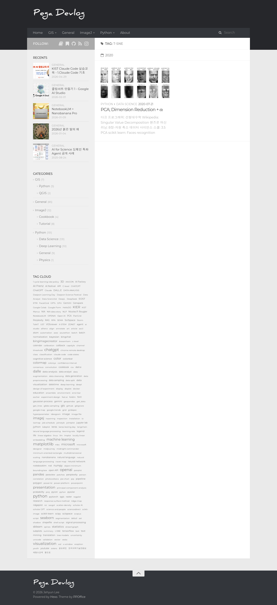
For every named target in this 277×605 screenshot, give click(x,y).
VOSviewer (51, 324)
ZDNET (71, 324)
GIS (51, 33)
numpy (58, 465)
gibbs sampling (51, 406)
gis (63, 405)
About (125, 33)
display (59, 388)
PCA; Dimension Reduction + (132, 109)
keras (54, 427)
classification (45, 354)
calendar (37, 345)
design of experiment (43, 388)
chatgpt (51, 349)
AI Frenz (38, 285)
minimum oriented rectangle (47, 453)
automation (46, 332)
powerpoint (77, 483)
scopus (77, 513)
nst (50, 465)
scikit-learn (47, 513)
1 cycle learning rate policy (46, 282)
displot (68, 388)
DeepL (62, 299)
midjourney (49, 449)
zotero (54, 548)
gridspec (72, 410)
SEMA (60, 320)
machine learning (61, 439)
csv (72, 367)
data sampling (56, 380)
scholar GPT (39, 509)
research (37, 500)
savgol (52, 505)
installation (74, 418)
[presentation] (161, 109)
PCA (69, 316)
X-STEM (62, 324)
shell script (59, 522)
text (77, 531)
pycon (54, 492)
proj (48, 492)
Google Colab (39, 307)
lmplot (67, 435)
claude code (60, 354)
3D (62, 281)
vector (57, 539)
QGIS (43, 193)
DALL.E (58, 290)
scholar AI (78, 505)
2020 (107, 55)
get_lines (37, 406)
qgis (62, 497)
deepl (79, 384)
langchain (82, 427)
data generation (73, 376)
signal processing (76, 522)
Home (38, 33)
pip (72, 479)
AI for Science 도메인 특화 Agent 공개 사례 (70, 151)
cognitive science (42, 358)
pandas (38, 474)
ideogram (56, 414)
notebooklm (40, 465)
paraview (50, 474)
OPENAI (52, 316)
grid (64, 410)
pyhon (62, 492)
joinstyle (61, 422)
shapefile (47, 522)
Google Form (54, 307)
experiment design (50, 397)
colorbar (68, 358)
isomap (36, 422)
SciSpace (70, 320)
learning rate (68, 431)
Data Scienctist (49, 299)
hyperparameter (41, 414)
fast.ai (65, 397)
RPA (53, 320)
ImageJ (86, 33)
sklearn (37, 526)
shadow (37, 522)
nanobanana (49, 457)
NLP (64, 311)
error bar (76, 393)
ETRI (35, 303)
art (68, 328)
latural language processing (47, 431)
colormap (39, 363)
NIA (43, 311)
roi (45, 505)
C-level (66, 286)
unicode (37, 539)
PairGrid (77, 316)
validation (48, 539)
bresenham (65, 341)
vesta (64, 539)
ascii (81, 328)
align (51, 328)
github (69, 406)
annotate (60, 328)
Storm (80, 320)
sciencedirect (74, 509)
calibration (49, 345)
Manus (36, 311)
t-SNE (58, 531)
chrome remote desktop (72, 350)
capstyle (71, 345)
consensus (38, 367)
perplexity (72, 474)
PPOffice (79, 597)
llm (61, 435)
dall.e (78, 367)
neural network (76, 461)
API (59, 286)
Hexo (53, 597)
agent (80, 324)
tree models (63, 535)
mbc (57, 444)
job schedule (48, 422)
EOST (82, 298)
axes (56, 332)
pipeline (81, 478)
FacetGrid (44, 303)
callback (60, 345)
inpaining (50, 418)
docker (76, 388)
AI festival (50, 286)
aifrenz (44, 328)
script (36, 518)
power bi (48, 483)
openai (66, 470)
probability (38, 492)
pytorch (53, 496)
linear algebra (44, 435)
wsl (59, 544)
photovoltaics (52, 479)
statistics (58, 526)
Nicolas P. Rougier (77, 311)
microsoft (68, 444)
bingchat (66, 336)
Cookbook (46, 217)
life (34, 435)
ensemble (51, 393)
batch (74, 332)
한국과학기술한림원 (77, 548)
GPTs (53, 303)
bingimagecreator (45, 341)
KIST (84, 307)
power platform (61, 483)
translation (49, 535)
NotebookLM (39, 316)
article (74, 328)
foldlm (72, 397)
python (40, 496)
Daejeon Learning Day (44, 294)
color (57, 358)
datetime (54, 384)
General (68, 33)
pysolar (71, 492)
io (83, 418)
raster (69, 497)
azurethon (65, 332)
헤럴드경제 (38, 552)
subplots (37, 531)
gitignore (79, 406)
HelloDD (67, 307)
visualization (44, 543)
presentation (44, 487)
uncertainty (76, 535)
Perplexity (38, 320)
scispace (67, 513)
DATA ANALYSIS (71, 290)
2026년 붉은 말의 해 (65, 129)
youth (36, 548)
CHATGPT (75, 286)
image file (77, 414)
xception (78, 544)
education (38, 392)
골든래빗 (63, 548)
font (79, 397)
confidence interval (67, 363)
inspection (62, 418)
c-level (75, 341)
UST (42, 324)
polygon (37, 483)
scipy (58, 513)
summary (48, 531)
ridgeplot (38, 505)
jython (37, 426)
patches (61, 474)
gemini (58, 401)
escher (36, 397)
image (66, 413)
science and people (56, 509)
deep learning (67, 384)
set (80, 518)
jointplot (70, 422)
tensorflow (68, 531)
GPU (59, 303)
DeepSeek (72, 299)
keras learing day (67, 427)
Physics (44, 260)
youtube (44, 548)
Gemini (67, 303)
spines (47, 527)
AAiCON (70, 282)
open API (53, 470)
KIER (76, 307)
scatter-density (64, 505)
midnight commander (68, 449)
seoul (74, 518)
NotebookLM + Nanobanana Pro (64, 111)
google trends (54, 410)
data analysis (50, 371)
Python (106, 33)
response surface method (56, 501)
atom (36, 332)
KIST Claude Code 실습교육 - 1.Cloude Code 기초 (70, 70)
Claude (48, 290)
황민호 (48, 552)
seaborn (47, 518)
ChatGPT (38, 290)
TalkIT (36, 324)
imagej (38, 418)
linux (55, 435)
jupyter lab (82, 422)
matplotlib (43, 444)
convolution (51, 367)
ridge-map (76, 501)
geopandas (69, 401)
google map (39, 410)
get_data (81, 401)
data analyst (65, 371)
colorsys (52, 363)
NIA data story (54, 311)
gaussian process (43, 401)
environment (63, 393)
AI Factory (80, 282)
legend (80, 431)
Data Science (126, 104)
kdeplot (46, 427)
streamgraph (71, 527)
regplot (77, 497)
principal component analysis (71, 488)
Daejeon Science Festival (69, 294)
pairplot (78, 470)
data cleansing (56, 376)
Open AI (61, 316)
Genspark (78, 303)
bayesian (54, 336)
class (35, 354)
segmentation (63, 518)
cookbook (64, 367)
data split (70, 380)
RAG (47, 320)
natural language (66, 457)
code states (73, 354)
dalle (37, 371)
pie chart (64, 479)
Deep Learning (50, 246)
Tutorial (44, 224)
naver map (61, 461)
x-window (68, 544)
